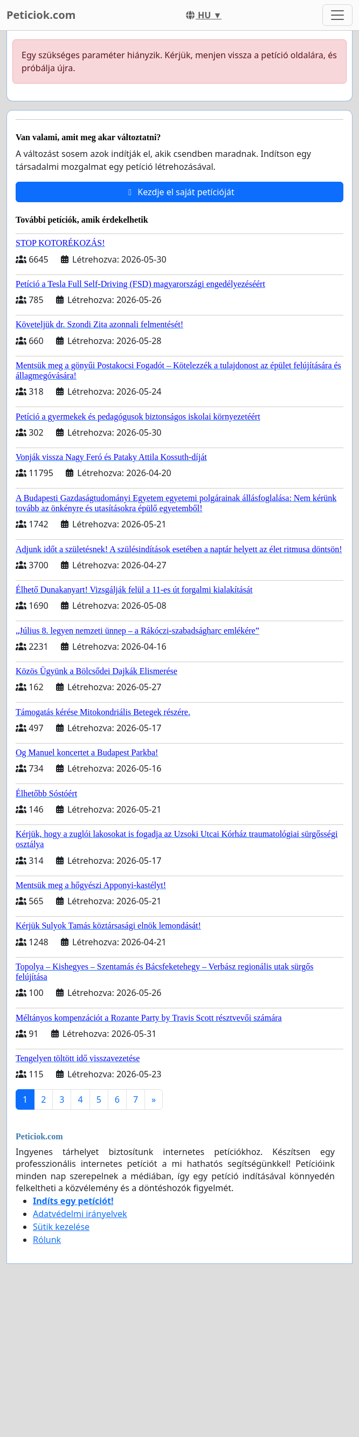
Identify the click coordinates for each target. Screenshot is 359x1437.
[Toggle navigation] (337, 15)
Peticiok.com (40, 15)
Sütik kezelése (61, 1227)
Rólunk (47, 1240)
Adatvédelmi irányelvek (80, 1214)
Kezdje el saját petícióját (179, 192)
